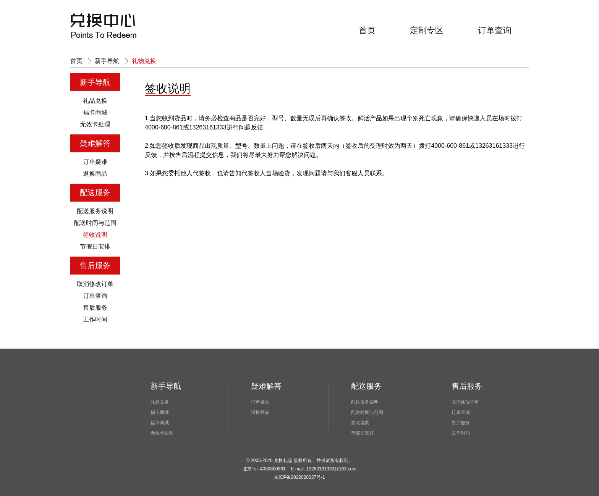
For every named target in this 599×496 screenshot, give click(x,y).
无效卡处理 (95, 124)
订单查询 (495, 30)
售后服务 (95, 307)
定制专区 (427, 30)
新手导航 (107, 61)
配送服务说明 (95, 211)
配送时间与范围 (95, 223)
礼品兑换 (95, 100)
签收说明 (95, 234)
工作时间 (95, 319)
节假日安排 (95, 246)
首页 (367, 30)
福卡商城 (95, 112)
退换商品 (95, 173)
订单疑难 (95, 161)
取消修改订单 (95, 284)
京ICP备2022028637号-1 (299, 477)
